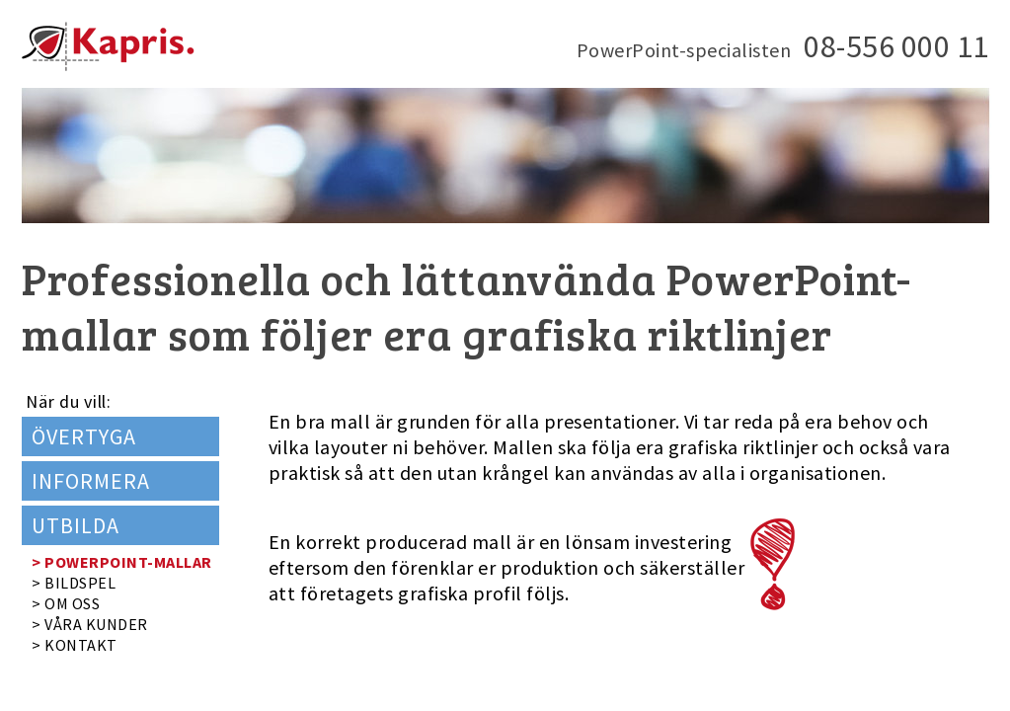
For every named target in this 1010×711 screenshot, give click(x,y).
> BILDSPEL (74, 582)
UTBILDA (75, 525)
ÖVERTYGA (84, 436)
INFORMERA (91, 481)
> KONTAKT (74, 645)
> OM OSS (66, 603)
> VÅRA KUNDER (90, 624)
